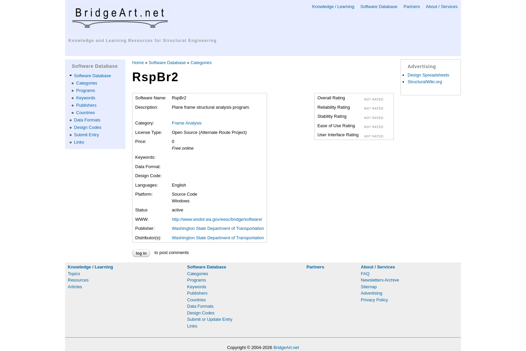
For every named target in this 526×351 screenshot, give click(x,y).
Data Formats (87, 119)
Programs (85, 90)
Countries (85, 112)
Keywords (85, 97)
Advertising (371, 293)
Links (79, 142)
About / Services (442, 6)
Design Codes (88, 127)
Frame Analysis (187, 123)
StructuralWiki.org (425, 81)
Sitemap (369, 286)
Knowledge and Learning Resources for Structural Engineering (142, 40)
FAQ (365, 273)
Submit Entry (86, 134)
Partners (412, 6)
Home (138, 62)
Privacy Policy (374, 299)
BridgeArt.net (286, 347)
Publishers (86, 105)
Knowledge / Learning (333, 6)
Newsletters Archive (380, 280)
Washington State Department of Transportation (218, 228)
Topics (74, 273)
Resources (78, 280)
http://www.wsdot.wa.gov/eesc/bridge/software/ (217, 219)
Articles (75, 286)
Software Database (379, 6)
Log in (141, 253)
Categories (86, 83)
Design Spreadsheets (428, 75)
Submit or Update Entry (209, 319)
